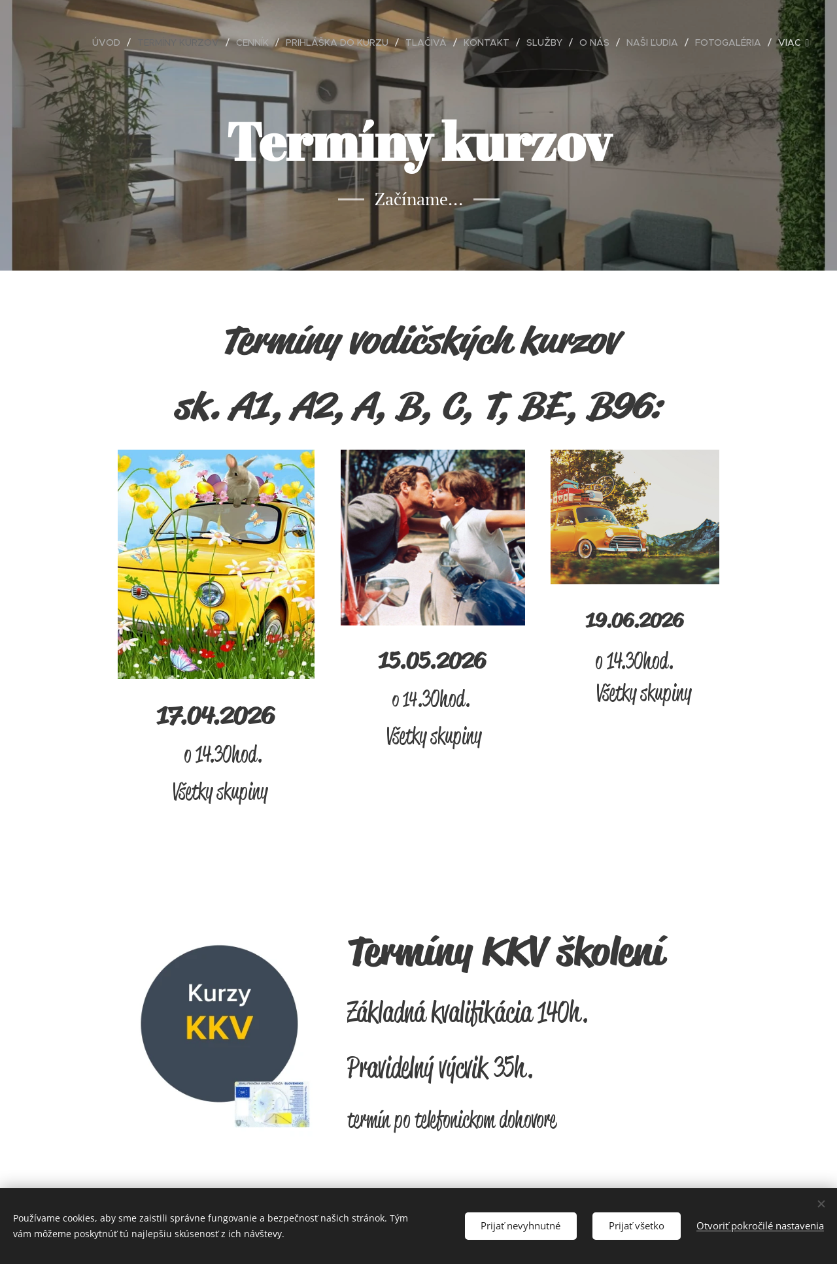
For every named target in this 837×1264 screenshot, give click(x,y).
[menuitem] (110, 42)
